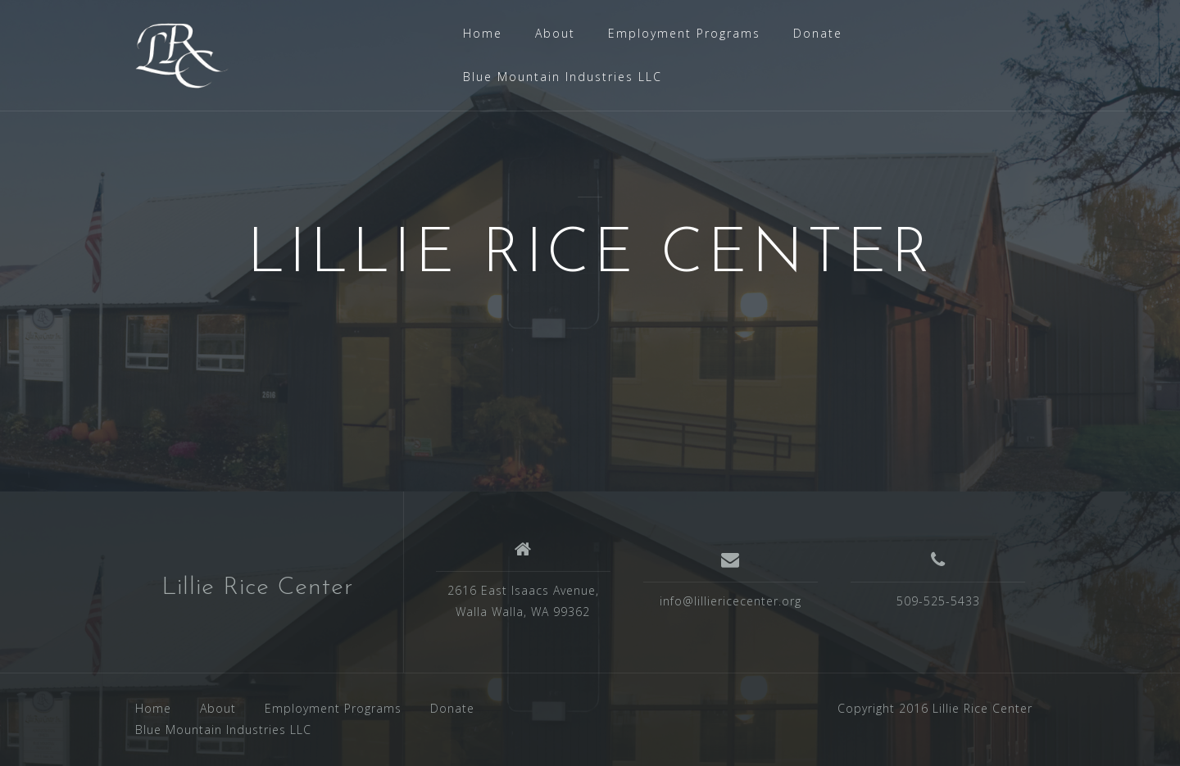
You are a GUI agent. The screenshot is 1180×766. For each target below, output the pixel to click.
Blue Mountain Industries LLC (562, 76)
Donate (817, 33)
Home (482, 33)
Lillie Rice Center (257, 588)
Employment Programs (684, 33)
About (555, 33)
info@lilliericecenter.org (730, 601)
